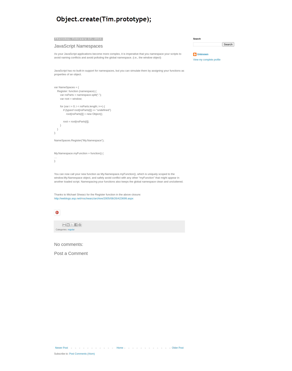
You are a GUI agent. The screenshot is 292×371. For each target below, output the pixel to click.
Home (120, 347)
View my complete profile (206, 59)
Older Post (178, 347)
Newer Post (61, 347)
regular (71, 229)
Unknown (202, 54)
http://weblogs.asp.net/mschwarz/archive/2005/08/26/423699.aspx (93, 198)
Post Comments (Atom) (82, 353)
